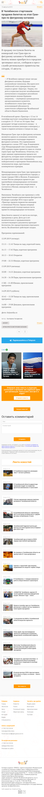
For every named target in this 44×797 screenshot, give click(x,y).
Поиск (15, 706)
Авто (3, 709)
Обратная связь (18, 712)
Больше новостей (22, 409)
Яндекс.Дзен (31, 704)
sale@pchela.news (7, 746)
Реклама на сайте (7, 748)
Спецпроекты (6, 720)
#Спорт (5, 323)
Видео (4, 717)
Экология (5, 706)
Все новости (22, 686)
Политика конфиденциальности (12, 734)
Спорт (4, 712)
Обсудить (39, 7)
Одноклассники (32, 709)
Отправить (22, 439)
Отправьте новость (22, 398)
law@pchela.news (13, 786)
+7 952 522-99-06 (7, 728)
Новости (16, 704)
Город (4, 704)
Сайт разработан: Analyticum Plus (11, 789)
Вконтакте (30, 706)
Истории (4, 714)
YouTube (30, 714)
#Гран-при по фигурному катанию (15, 327)
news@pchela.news (8, 731)
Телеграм (30, 712)
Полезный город (18, 709)
